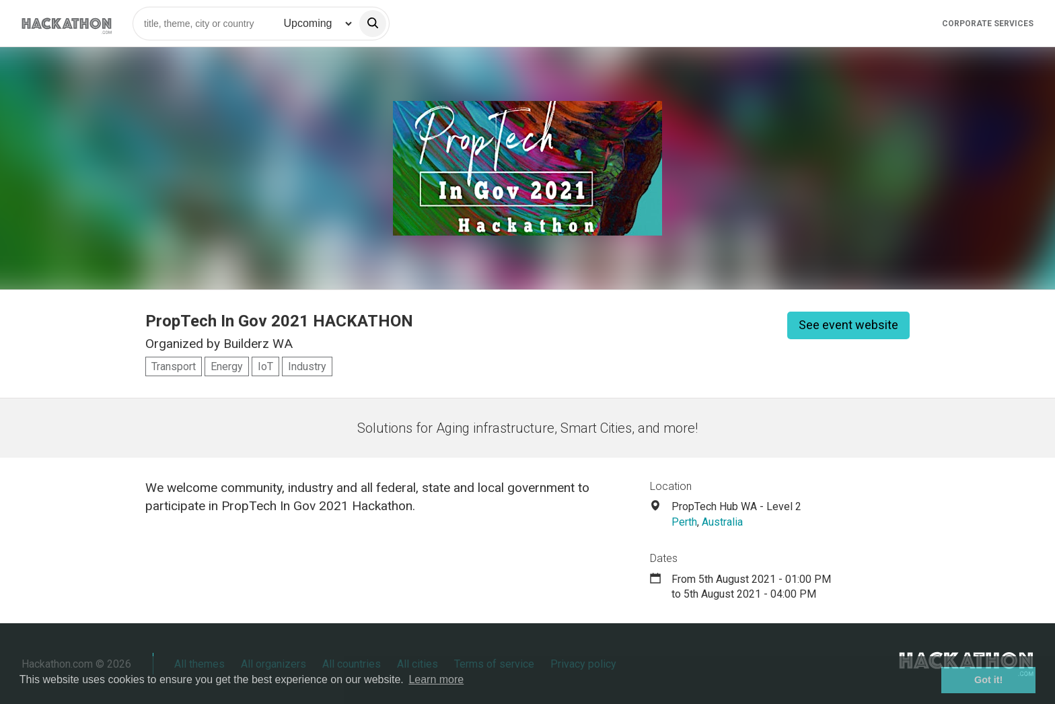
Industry (307, 366)
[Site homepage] (67, 23)
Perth (684, 522)
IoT (265, 366)
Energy (227, 366)
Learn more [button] (436, 679)
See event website (848, 325)
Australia (722, 522)
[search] (372, 23)
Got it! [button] (988, 679)
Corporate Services (987, 23)
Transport (173, 366)
